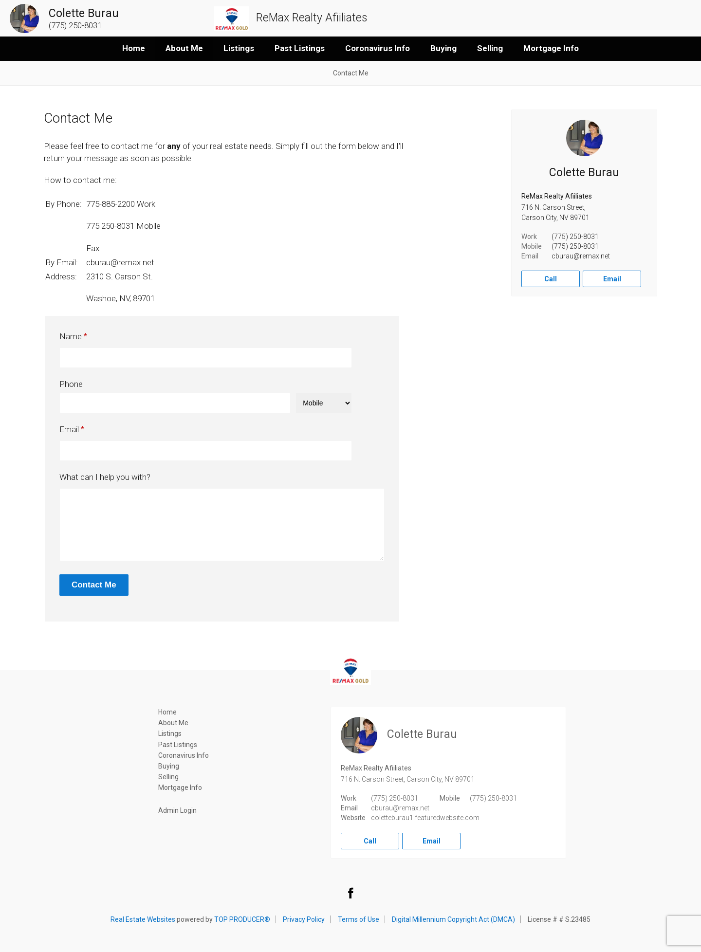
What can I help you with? (104, 477)
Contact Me (351, 73)
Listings (238, 48)
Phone (71, 384)
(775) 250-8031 (575, 236)
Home (133, 48)
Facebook (350, 892)
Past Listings (300, 48)
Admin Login (177, 810)
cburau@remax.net (581, 256)
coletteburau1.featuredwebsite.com (425, 818)
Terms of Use (358, 919)
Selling (490, 48)
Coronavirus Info (377, 48)
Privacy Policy (304, 919)
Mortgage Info (551, 48)
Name (70, 336)
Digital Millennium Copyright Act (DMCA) (453, 919)
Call (550, 279)
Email (69, 429)
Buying (443, 48)
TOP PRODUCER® (242, 919)
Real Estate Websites (143, 919)
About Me (184, 48)
